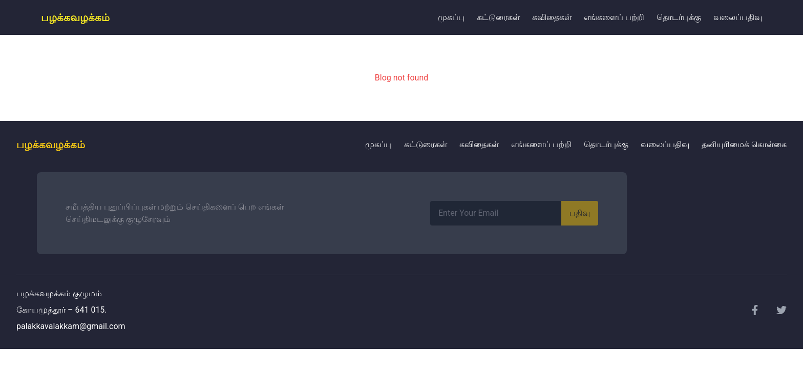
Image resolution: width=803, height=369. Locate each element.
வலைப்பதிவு (737, 17)
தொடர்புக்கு (679, 17)
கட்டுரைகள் (498, 17)
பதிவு (579, 213)
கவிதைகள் (552, 17)
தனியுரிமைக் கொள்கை (744, 144)
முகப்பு (451, 17)
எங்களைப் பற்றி (614, 17)
